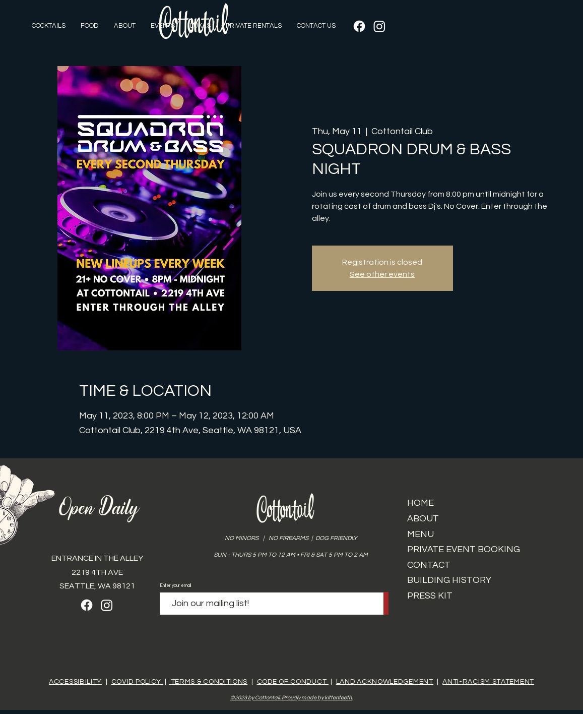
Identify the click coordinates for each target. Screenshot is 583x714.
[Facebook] (359, 26)
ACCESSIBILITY (75, 681)
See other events (382, 274)
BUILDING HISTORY (449, 580)
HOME (420, 503)
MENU (420, 534)
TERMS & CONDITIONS (208, 681)
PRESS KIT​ (429, 596)
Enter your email (175, 585)
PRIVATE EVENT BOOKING (463, 549)
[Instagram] (379, 26)
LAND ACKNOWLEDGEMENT (384, 681)
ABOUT (423, 518)
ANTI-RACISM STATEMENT (488, 681)
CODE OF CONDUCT (293, 681)
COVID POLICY (137, 681)
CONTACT (428, 565)
